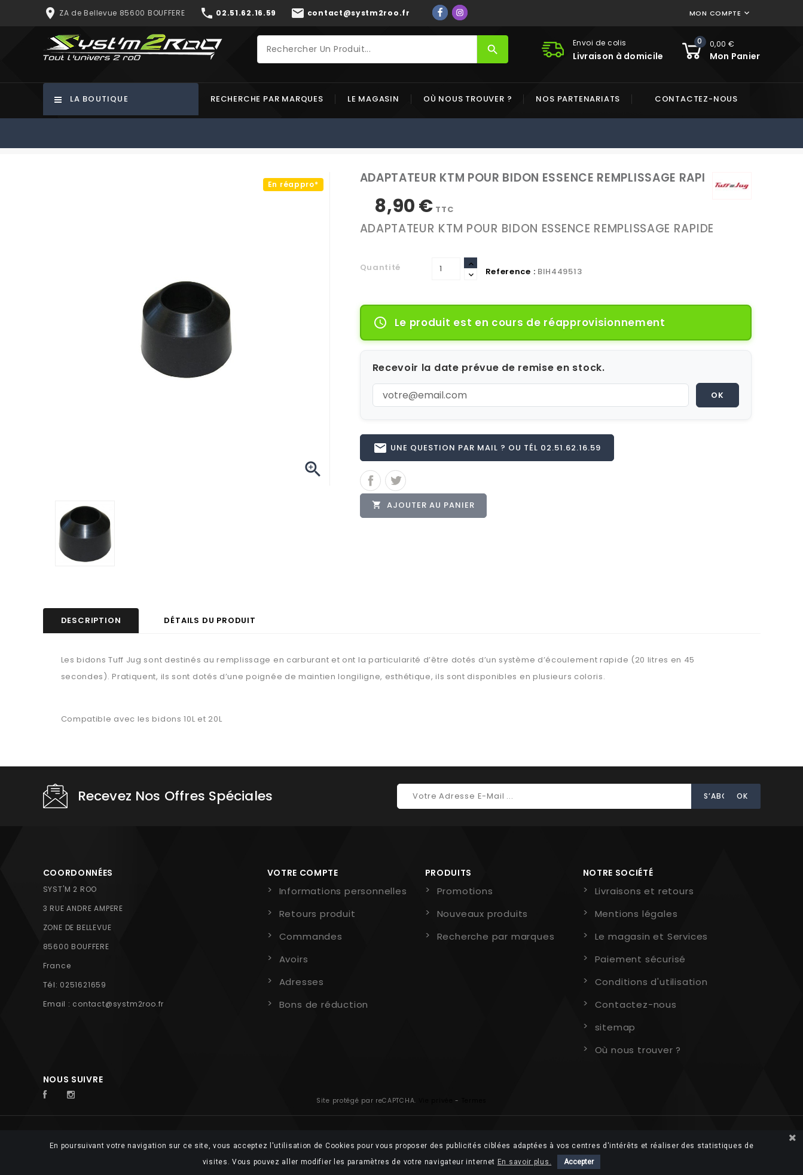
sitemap (615, 1027)
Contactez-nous (696, 99)
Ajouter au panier (424, 506)
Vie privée (436, 1100)
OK (717, 395)
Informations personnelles (343, 891)
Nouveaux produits (483, 913)
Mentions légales (636, 913)
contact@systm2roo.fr (118, 1004)
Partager (370, 481)
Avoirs (294, 959)
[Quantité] (446, 268)
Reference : (511, 271)
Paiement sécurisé (640, 959)
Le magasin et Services (652, 936)
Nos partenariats (578, 99)
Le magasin (373, 99)
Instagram (74, 1095)
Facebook (51, 1095)
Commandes (311, 936)
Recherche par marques (266, 99)
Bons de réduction (324, 1004)
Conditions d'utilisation (651, 981)
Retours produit (317, 913)
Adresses (301, 981)
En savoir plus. (524, 1162)
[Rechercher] (367, 49)
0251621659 (83, 985)
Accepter (579, 1162)
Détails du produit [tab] (209, 620)
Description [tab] (91, 620)
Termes (474, 1100)
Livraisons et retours (644, 891)
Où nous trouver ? (467, 99)
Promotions (465, 891)
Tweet (395, 481)
